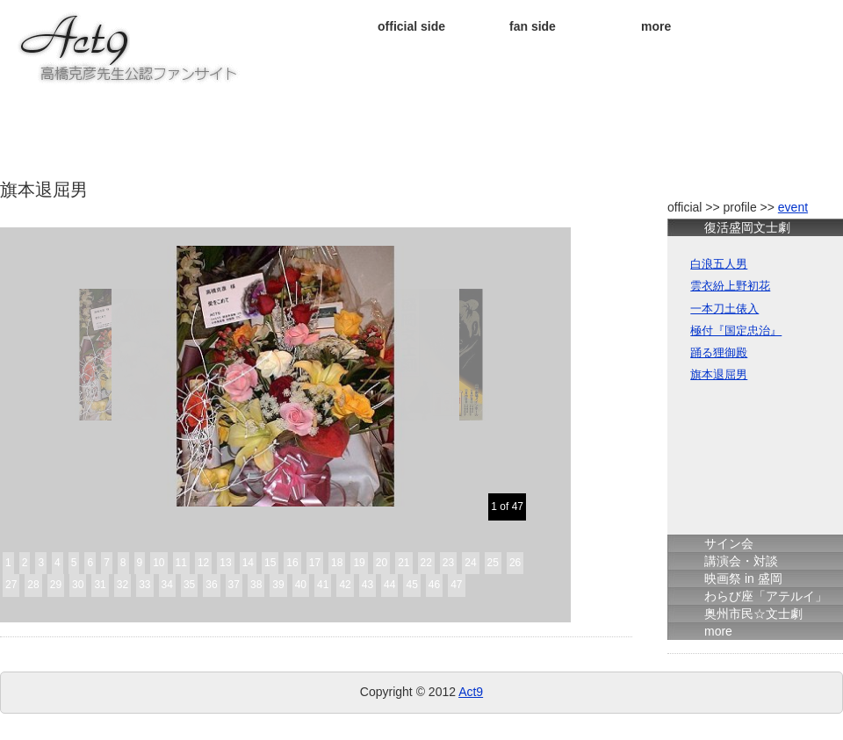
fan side (532, 26)
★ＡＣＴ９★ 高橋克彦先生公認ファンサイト (130, 48)
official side (411, 26)
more (656, 26)
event (793, 207)
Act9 (470, 692)
